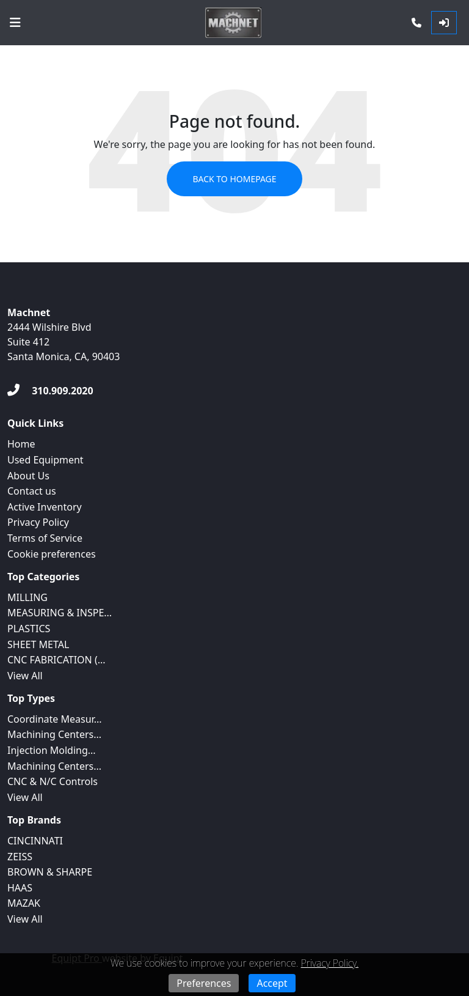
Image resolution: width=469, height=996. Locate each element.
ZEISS (19, 856)
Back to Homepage (234, 179)
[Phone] (416, 23)
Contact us (31, 491)
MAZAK (23, 903)
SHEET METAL (38, 644)
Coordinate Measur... (54, 719)
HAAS (19, 888)
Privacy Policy (38, 522)
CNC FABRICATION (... (56, 659)
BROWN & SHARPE (49, 872)
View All (25, 675)
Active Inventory (44, 507)
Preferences (203, 983)
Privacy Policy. (329, 963)
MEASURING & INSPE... (59, 612)
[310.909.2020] (50, 390)
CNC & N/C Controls (52, 781)
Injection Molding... (51, 750)
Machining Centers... (54, 734)
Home (21, 444)
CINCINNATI (35, 840)
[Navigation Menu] (15, 22)
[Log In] (444, 22)
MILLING (27, 597)
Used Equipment (45, 460)
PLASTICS (28, 628)
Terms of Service (44, 538)
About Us (28, 475)
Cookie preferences (51, 554)
